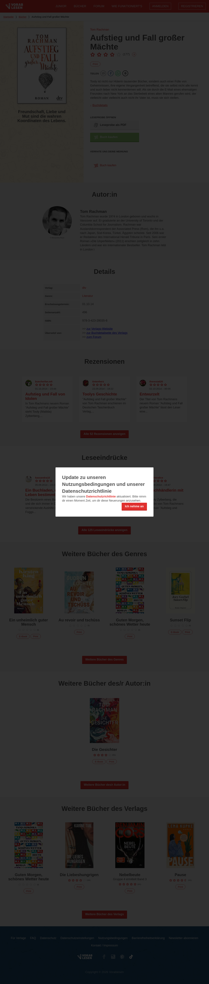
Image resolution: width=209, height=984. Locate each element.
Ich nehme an (134, 506)
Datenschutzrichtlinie (101, 496)
